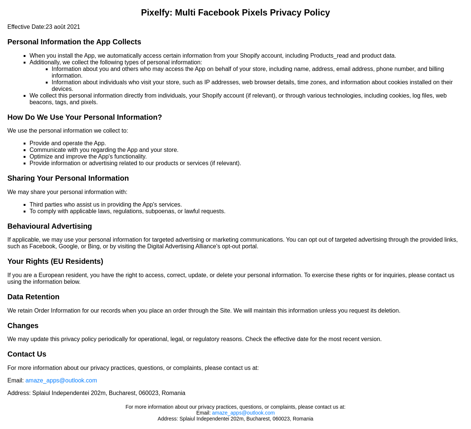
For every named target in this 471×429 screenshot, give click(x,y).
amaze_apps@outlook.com (61, 380)
